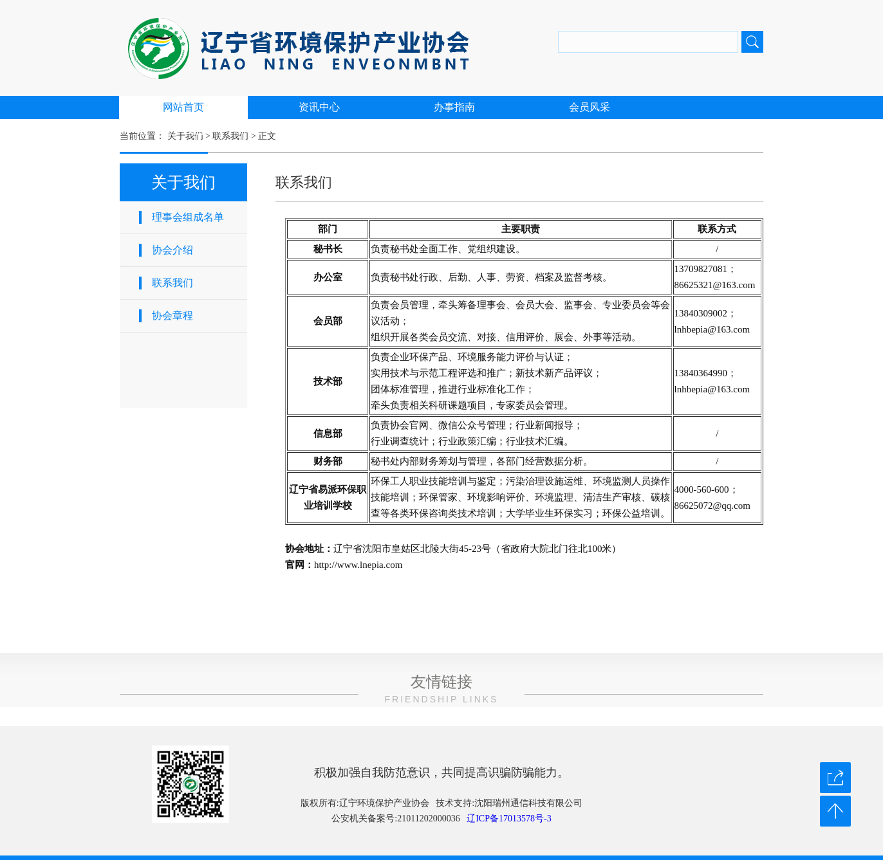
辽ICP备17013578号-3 (509, 818)
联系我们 (172, 282)
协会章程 (172, 315)
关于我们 (183, 130)
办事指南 (454, 107)
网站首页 (183, 107)
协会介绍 (172, 249)
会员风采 (589, 107)
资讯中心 (319, 107)
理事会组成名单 (188, 217)
